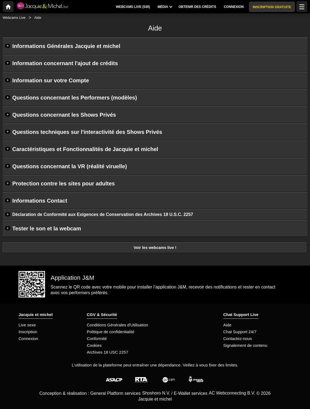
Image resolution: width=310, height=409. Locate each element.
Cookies (94, 345)
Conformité (97, 338)
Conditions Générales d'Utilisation (117, 325)
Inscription (28, 331)
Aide (227, 325)
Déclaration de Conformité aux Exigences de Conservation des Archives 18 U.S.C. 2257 (102, 214)
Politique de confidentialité (110, 331)
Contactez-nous (237, 338)
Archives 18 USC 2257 (107, 352)
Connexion (28, 338)
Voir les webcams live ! (155, 247)
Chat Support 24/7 (240, 331)
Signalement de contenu (245, 345)
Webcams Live (14, 18)
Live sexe (27, 325)
